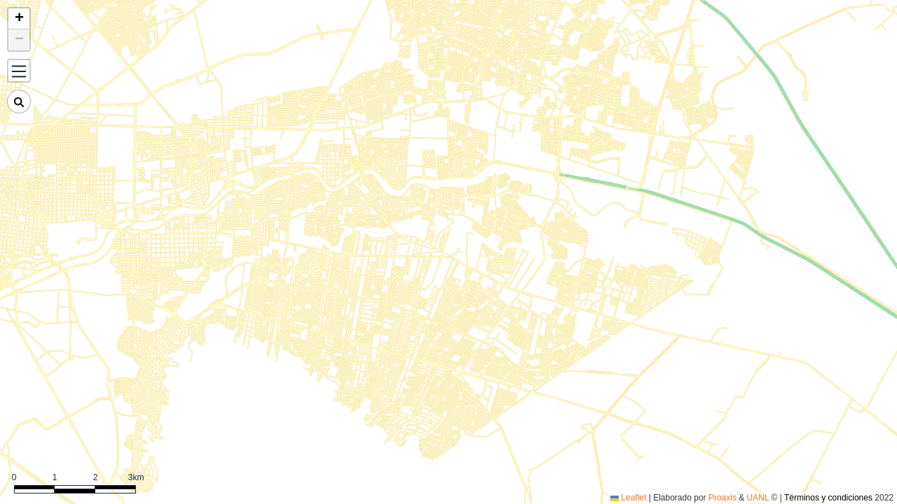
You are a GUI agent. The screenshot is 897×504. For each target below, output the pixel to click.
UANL (758, 498)
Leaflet (628, 498)
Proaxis (722, 498)
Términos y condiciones (828, 498)
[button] (18, 18)
